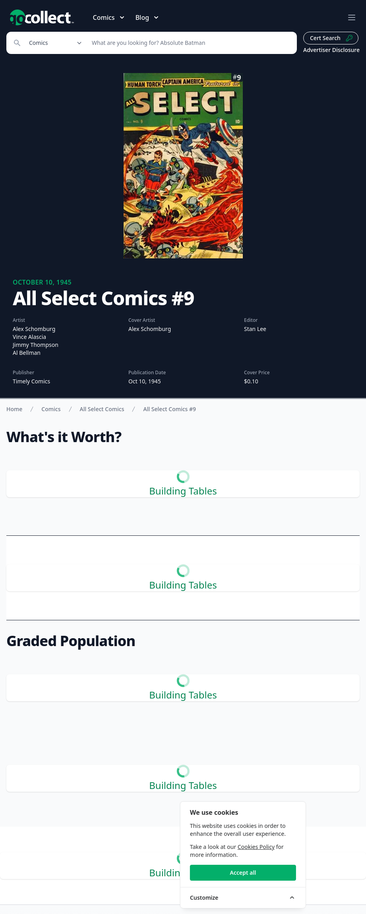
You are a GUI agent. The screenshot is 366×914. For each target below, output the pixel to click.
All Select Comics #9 (169, 409)
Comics (50, 409)
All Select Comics (102, 409)
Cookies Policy (307, 847)
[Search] (190, 43)
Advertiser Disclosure (331, 50)
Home (14, 409)
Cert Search (331, 38)
